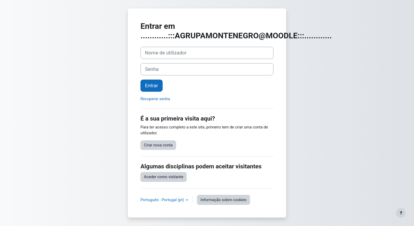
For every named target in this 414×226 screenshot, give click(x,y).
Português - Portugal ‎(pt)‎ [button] (162, 199)
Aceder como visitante (163, 176)
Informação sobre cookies (223, 199)
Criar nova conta (158, 145)
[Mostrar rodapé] (401, 213)
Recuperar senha (155, 98)
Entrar (151, 86)
